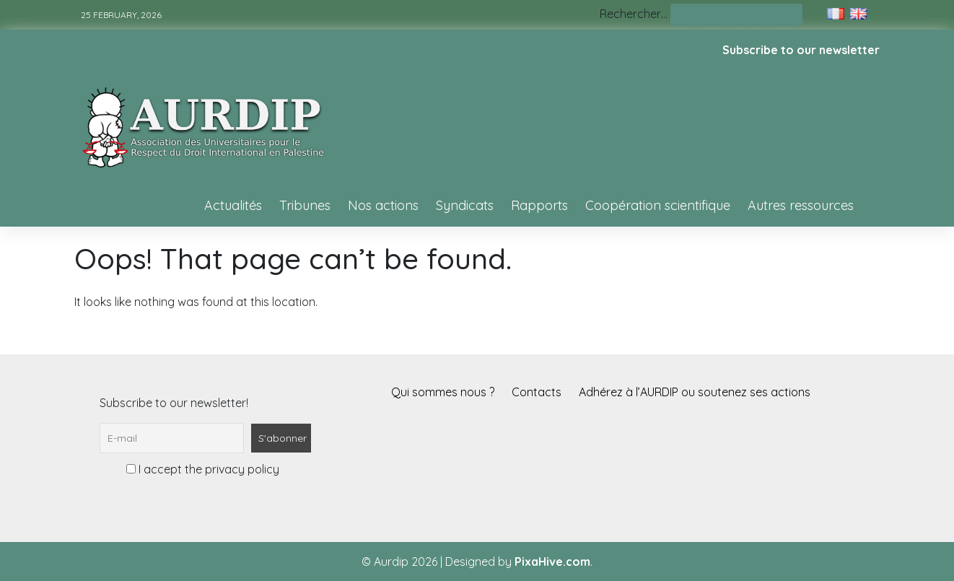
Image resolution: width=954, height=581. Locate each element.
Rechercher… (634, 13)
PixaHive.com (552, 561)
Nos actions (383, 205)
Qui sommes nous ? (442, 392)
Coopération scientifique (657, 205)
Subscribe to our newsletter (801, 50)
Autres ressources (801, 205)
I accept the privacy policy (202, 469)
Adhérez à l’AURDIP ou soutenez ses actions (694, 392)
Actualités (233, 205)
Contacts (536, 392)
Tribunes (305, 205)
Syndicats (465, 205)
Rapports (539, 205)
